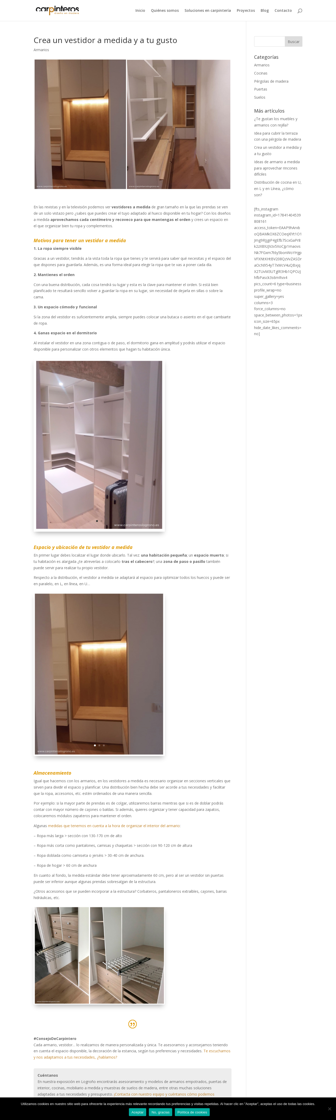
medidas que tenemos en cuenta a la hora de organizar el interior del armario (114, 825)
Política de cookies (192, 1112)
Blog (265, 11)
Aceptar (138, 1112)
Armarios (41, 49)
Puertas (260, 89)
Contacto (283, 11)
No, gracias (160, 1112)
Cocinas (260, 73)
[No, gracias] (329, 1108)
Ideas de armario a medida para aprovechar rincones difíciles (277, 168)
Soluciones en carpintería (208, 11)
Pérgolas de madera (271, 81)
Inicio (140, 11)
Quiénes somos (165, 11)
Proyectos (246, 11)
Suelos (259, 97)
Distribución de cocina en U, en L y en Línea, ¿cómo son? (278, 188)
